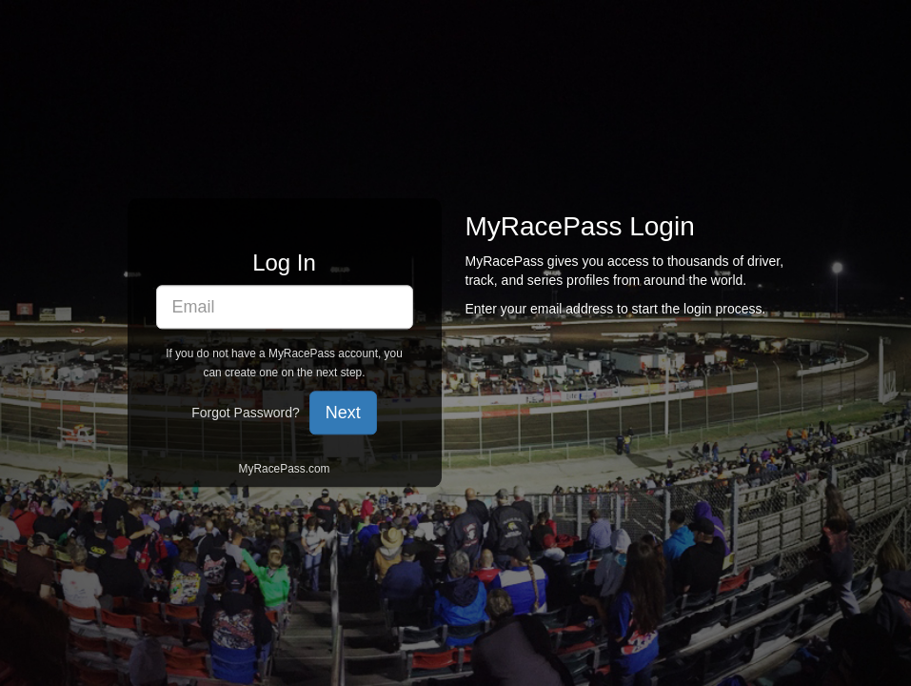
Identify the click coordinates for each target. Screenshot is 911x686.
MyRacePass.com (284, 469)
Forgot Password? (245, 413)
